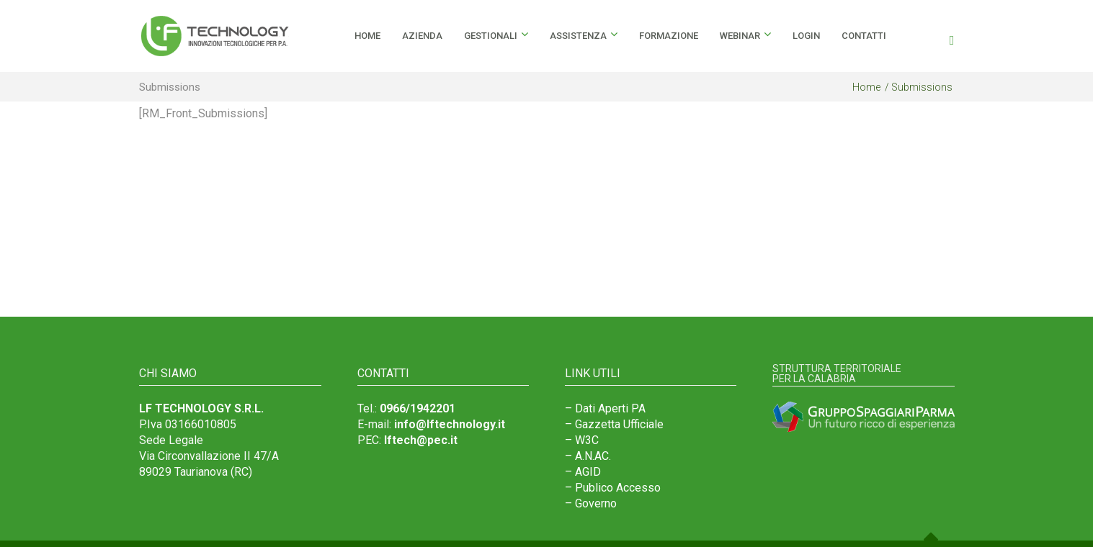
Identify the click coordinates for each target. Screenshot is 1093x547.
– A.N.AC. (588, 456)
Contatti (864, 35)
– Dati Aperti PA (605, 408)
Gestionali (490, 35)
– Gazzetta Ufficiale (614, 424)
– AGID (583, 472)
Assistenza (578, 35)
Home (866, 87)
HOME (367, 35)
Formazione (668, 35)
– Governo (591, 503)
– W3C (582, 440)
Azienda (422, 35)
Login (806, 35)
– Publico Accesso (613, 487)
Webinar (740, 35)
